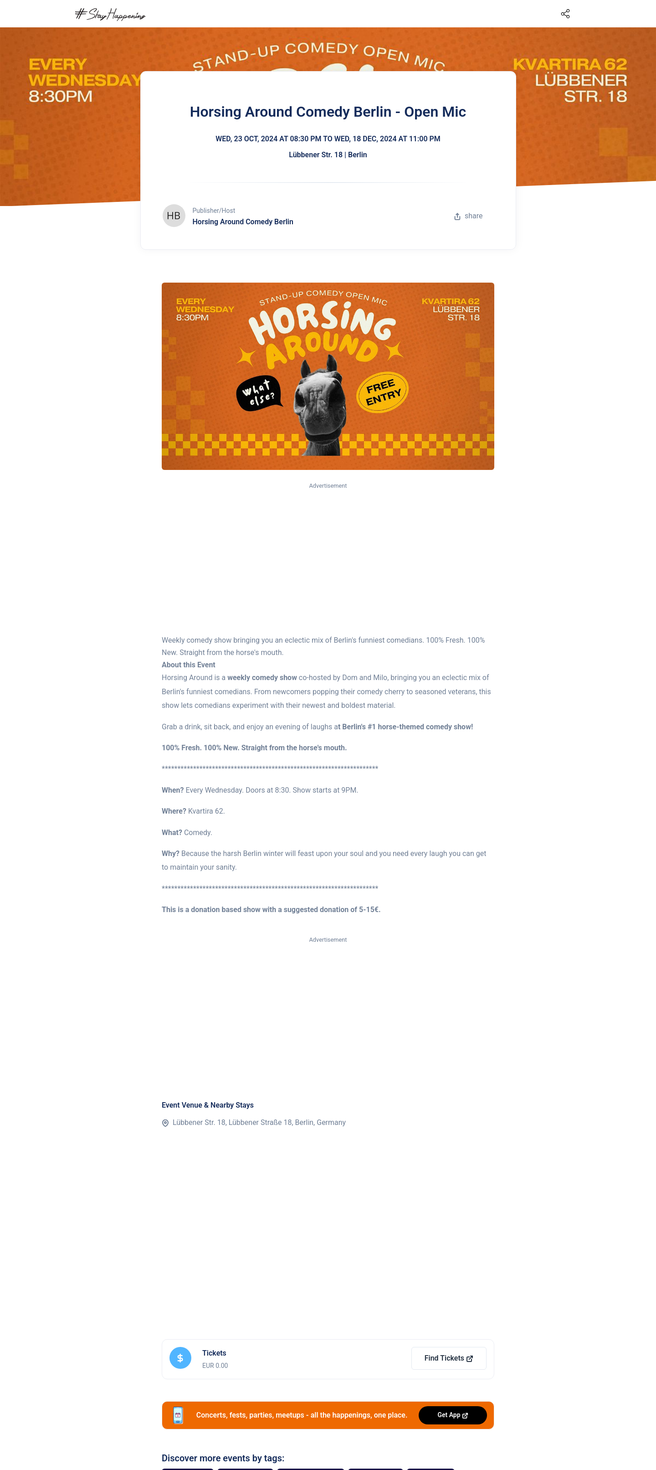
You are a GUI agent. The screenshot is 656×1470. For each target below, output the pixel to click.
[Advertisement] (328, 559)
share (468, 215)
